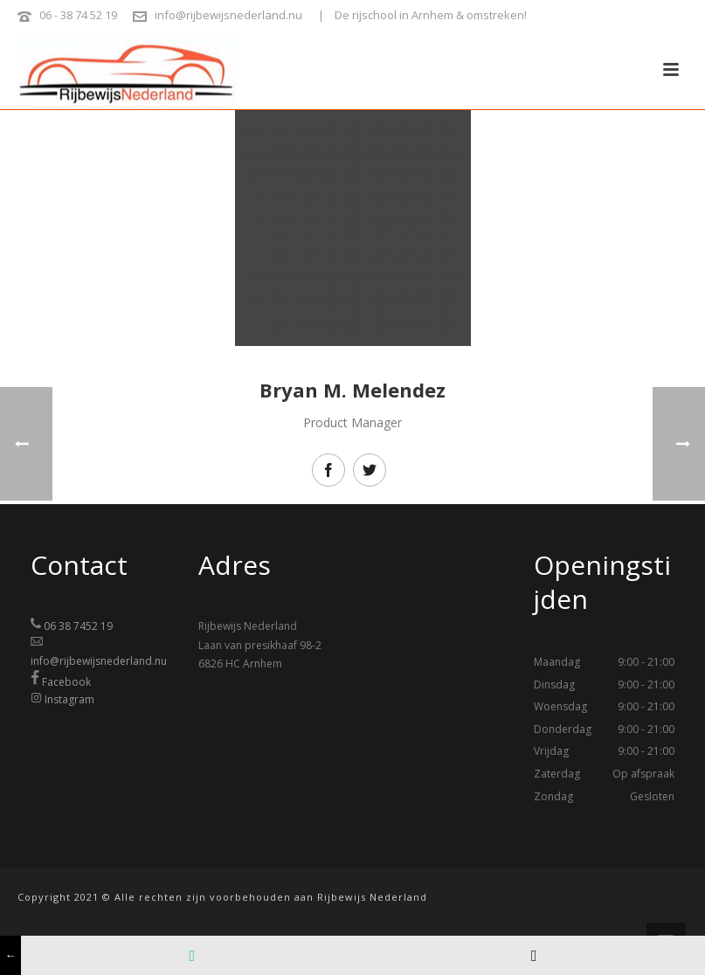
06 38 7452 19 (78, 626)
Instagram (69, 699)
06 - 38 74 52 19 (78, 15)
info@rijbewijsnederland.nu (228, 15)
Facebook (66, 681)
